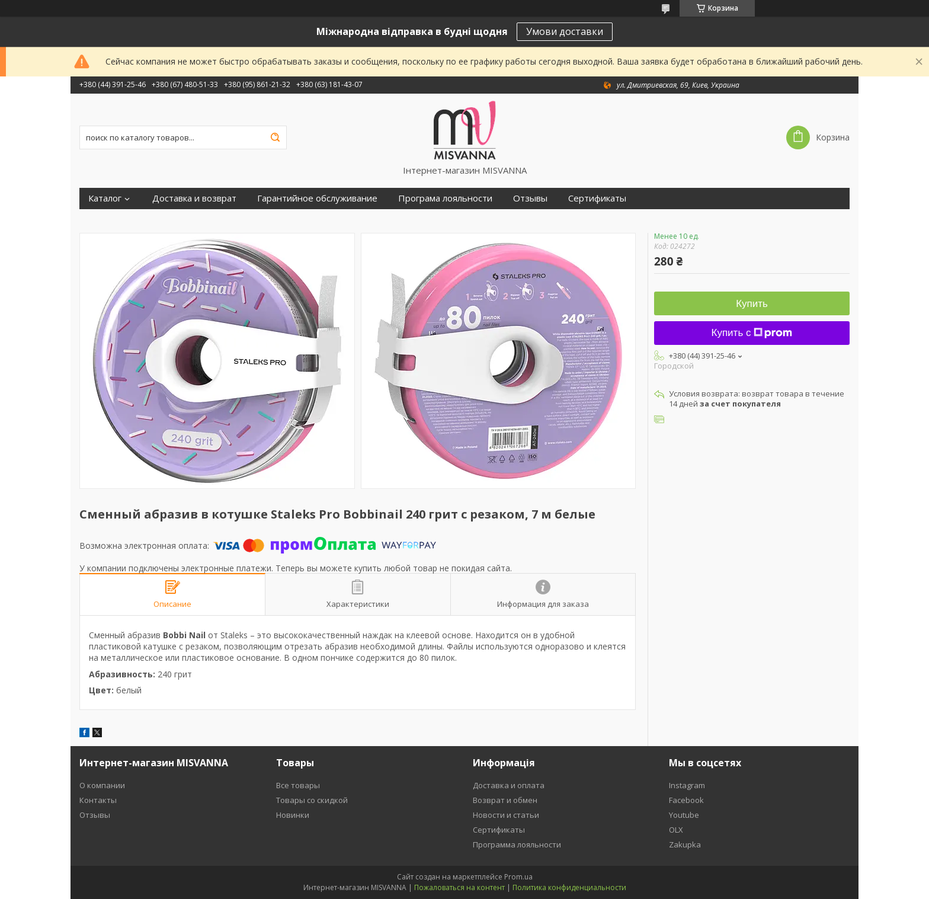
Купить (752, 303)
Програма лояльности (445, 198)
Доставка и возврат (194, 198)
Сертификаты (597, 198)
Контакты (98, 800)
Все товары (298, 785)
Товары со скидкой (312, 800)
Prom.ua (518, 877)
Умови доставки (564, 31)
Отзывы (530, 198)
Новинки (292, 815)
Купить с (752, 332)
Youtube (684, 815)
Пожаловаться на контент (459, 887)
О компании (102, 785)
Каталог (104, 198)
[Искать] (275, 137)
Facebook (686, 800)
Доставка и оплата (508, 785)
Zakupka (685, 844)
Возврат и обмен (505, 800)
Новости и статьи (506, 815)
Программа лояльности (517, 844)
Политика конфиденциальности (569, 887)
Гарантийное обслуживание (317, 198)
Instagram (687, 785)
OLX (676, 829)
